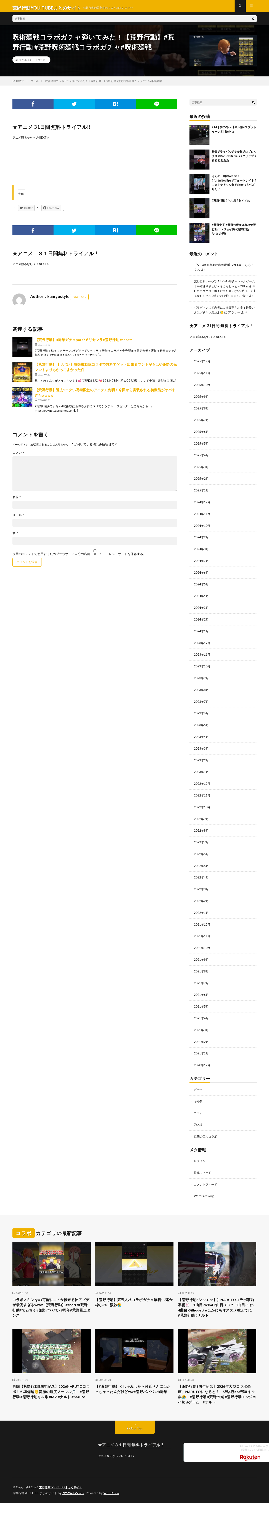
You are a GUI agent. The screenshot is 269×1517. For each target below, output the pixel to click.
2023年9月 (201, 680)
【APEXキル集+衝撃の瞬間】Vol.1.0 (219, 268)
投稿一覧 (78, 300)
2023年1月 (201, 772)
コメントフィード (206, 1179)
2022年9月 (201, 819)
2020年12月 (202, 1061)
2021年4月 (201, 1015)
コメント (18, 456)
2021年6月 (201, 992)
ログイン (200, 1156)
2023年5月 (201, 726)
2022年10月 (202, 807)
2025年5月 (201, 449)
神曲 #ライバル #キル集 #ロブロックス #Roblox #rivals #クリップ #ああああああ (234, 159)
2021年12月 (202, 923)
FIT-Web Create (74, 1493)
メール (18, 518)
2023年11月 (202, 657)
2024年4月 (201, 599)
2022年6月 (201, 853)
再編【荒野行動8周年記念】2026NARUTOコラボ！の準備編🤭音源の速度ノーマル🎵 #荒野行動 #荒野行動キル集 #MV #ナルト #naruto (51, 1393)
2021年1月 (201, 1050)
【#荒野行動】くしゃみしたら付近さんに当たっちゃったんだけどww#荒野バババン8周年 (133, 1390)
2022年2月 (201, 900)
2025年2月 (201, 484)
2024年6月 (201, 576)
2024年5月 (201, 588)
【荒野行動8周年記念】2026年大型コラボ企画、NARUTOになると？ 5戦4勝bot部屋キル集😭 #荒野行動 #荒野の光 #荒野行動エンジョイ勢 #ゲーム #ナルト (217, 1393)
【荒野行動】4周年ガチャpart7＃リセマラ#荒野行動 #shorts (84, 343)
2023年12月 (202, 645)
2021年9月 (201, 957)
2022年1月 (201, 911)
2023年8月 (201, 692)
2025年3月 (201, 472)
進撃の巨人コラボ (206, 1132)
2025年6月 (201, 437)
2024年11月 (202, 518)
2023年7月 (201, 703)
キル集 (198, 1097)
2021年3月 (201, 1027)
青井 (201, 303)
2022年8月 (201, 830)
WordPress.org (204, 1191)
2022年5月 (201, 865)
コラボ (42, 63)
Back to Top (134, 1429)
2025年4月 (201, 461)
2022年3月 (201, 888)
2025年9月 (201, 403)
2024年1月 (201, 634)
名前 (16, 500)
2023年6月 (201, 715)
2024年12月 (202, 507)
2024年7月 (201, 565)
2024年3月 (201, 611)
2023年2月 (201, 761)
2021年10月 (202, 946)
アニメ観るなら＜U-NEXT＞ (31, 141)
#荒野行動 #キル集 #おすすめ (231, 204)
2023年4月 (201, 738)
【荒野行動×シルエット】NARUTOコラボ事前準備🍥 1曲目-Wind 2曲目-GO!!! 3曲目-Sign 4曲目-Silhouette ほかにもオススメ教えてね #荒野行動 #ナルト (216, 1303)
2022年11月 (202, 796)
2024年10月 (202, 530)
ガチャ (198, 1086)
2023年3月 (201, 749)
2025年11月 (202, 380)
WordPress (114, 1493)
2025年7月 (201, 426)
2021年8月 (201, 969)
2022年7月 (201, 842)
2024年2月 (201, 622)
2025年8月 (201, 414)
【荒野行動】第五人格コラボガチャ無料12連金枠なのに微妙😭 (132, 1297)
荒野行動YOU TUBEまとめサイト (62, 1488)
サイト (17, 536)
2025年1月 (201, 495)
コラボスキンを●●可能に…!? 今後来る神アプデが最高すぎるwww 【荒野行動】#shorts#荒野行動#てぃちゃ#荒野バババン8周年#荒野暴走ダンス (51, 1303)
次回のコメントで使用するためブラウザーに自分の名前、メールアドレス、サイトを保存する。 (79, 557)
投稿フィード (203, 1168)
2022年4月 (201, 876)
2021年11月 (202, 934)
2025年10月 (202, 391)
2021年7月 (201, 980)
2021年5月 (201, 1004)
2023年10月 (202, 669)
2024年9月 (201, 541)
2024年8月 (201, 553)
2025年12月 (202, 368)
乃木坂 (198, 1120)
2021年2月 (201, 1038)
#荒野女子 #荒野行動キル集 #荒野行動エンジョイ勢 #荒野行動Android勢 (234, 233)
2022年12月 (202, 784)
